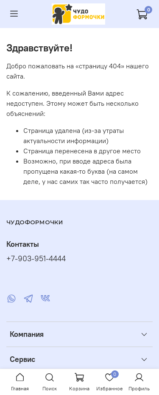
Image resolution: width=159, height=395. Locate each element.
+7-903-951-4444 (36, 258)
